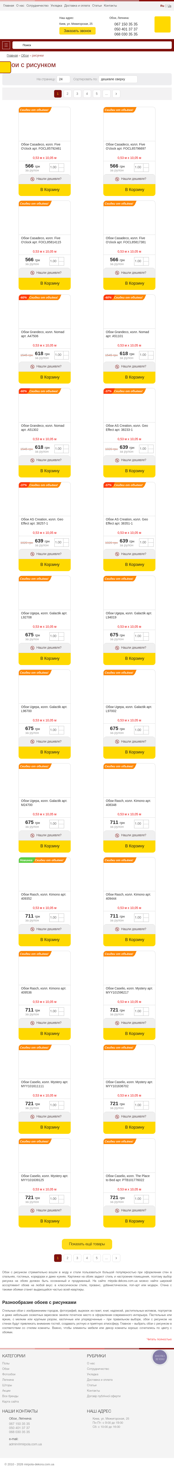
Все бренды (10, 1396)
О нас (20, 6)
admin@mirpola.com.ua (25, 1444)
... (106, 93)
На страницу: (47, 79)
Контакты (110, 6)
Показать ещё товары (87, 1244)
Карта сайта (10, 1402)
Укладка (56, 6)
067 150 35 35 (126, 24)
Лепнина (8, 1380)
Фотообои (8, 1374)
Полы (6, 1363)
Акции (6, 1391)
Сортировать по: (86, 79)
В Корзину (50, 189)
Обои (5, 1369)
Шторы (7, 1385)
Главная (8, 6)
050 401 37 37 (126, 29)
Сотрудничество (37, 6)
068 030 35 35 (126, 34)
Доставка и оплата (77, 6)
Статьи (97, 6)
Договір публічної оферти (104, 1396)
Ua (169, 6)
